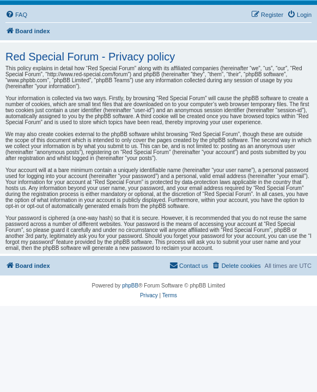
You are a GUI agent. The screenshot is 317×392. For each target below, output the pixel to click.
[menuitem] (16, 14)
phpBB (130, 286)
